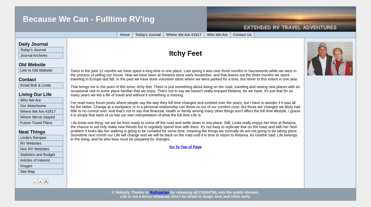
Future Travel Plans (36, 123)
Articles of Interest (35, 160)
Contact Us (242, 35)
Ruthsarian (159, 192)
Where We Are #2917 (183, 35)
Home (125, 35)
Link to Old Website (36, 70)
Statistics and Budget (37, 155)
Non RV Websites (34, 149)
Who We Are (217, 35)
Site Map (27, 172)
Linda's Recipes (33, 138)
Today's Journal (148, 35)
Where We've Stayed (37, 117)
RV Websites (30, 143)
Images (26, 166)
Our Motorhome (33, 106)
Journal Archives (33, 55)
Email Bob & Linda (35, 85)
